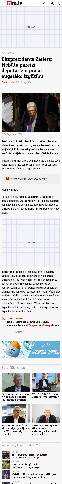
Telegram (33, 325)
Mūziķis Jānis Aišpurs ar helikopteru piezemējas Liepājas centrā (35, 476)
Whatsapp (47, 325)
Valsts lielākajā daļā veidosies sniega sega (25, 466)
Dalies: (19, 332)
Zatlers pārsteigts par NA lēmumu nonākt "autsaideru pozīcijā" (15, 396)
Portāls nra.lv (8, 82)
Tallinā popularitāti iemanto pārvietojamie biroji (30, 456)
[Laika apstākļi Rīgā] (39, 3)
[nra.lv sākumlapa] (14, 3)
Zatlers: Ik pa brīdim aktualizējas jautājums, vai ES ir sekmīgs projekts (16, 430)
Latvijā (10, 53)
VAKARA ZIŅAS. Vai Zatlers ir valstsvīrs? (45, 395)
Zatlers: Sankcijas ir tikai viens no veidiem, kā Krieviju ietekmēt (45, 430)
